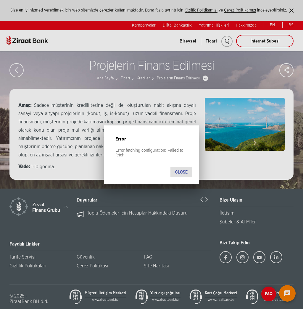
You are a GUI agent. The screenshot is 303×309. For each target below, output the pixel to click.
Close (181, 172)
